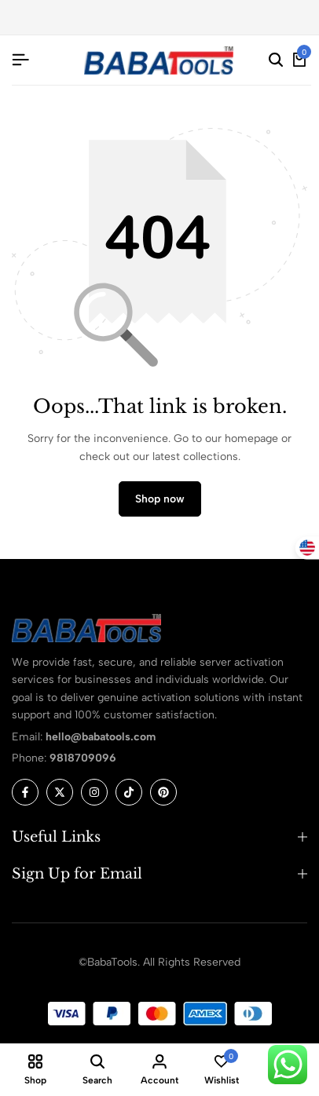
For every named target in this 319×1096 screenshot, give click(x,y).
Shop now (160, 499)
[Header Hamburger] (20, 60)
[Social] (25, 792)
